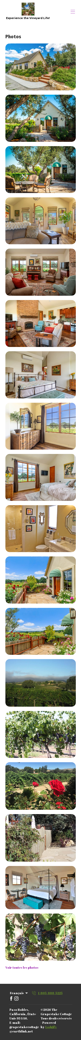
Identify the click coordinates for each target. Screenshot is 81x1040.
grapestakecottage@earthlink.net (24, 1029)
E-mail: (15, 1023)
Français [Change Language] (19, 993)
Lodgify (51, 1027)
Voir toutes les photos (21, 967)
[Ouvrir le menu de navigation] (73, 11)
